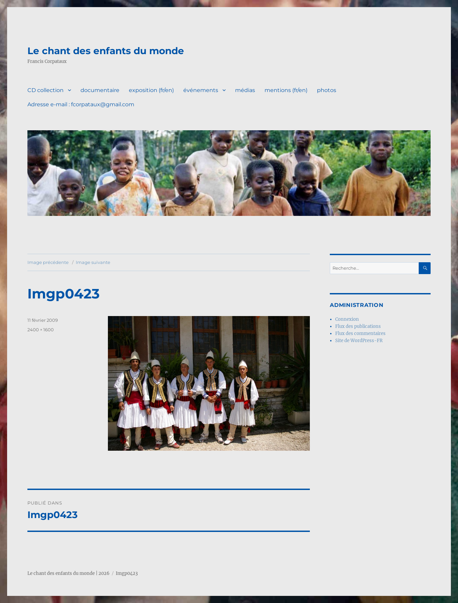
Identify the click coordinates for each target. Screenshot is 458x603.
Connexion (347, 319)
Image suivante (93, 262)
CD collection (45, 90)
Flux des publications (358, 326)
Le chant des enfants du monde (105, 51)
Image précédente (48, 262)
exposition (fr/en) (151, 90)
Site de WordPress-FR (359, 340)
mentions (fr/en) (286, 90)
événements (200, 90)
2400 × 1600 (40, 329)
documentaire (100, 90)
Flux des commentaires (360, 333)
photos (326, 90)
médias (245, 90)
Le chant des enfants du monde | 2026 (68, 573)
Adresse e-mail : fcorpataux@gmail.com (80, 104)
